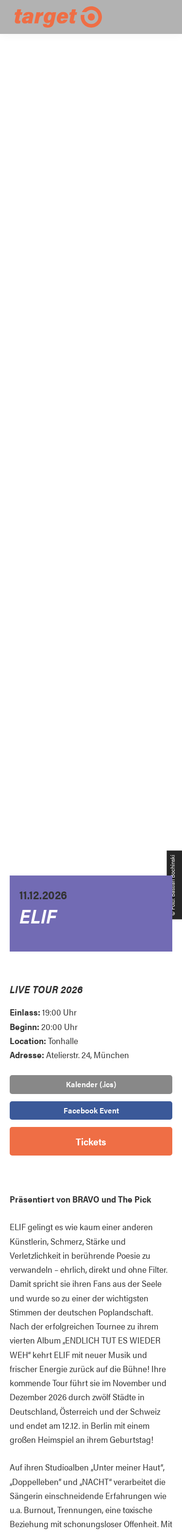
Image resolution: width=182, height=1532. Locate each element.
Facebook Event (91, 1110)
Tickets (91, 1141)
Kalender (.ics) (91, 1084)
